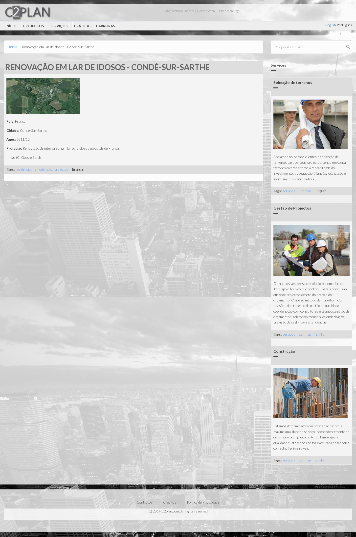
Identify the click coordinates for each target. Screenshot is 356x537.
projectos (61, 169)
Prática (81, 26)
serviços (289, 191)
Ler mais (305, 191)
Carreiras (105, 26)
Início (11, 26)
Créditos (169, 502)
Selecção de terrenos (292, 82)
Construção (284, 351)
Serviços (59, 25)
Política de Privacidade (203, 502)
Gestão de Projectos (292, 208)
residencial (23, 169)
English (330, 25)
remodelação (42, 169)
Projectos (34, 25)
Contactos (145, 502)
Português (344, 25)
